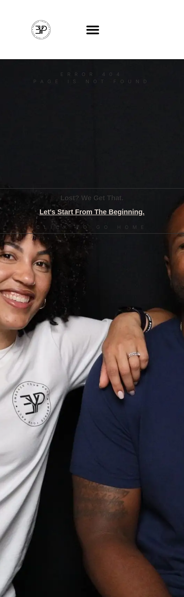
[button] (92, 29)
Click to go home (92, 227)
